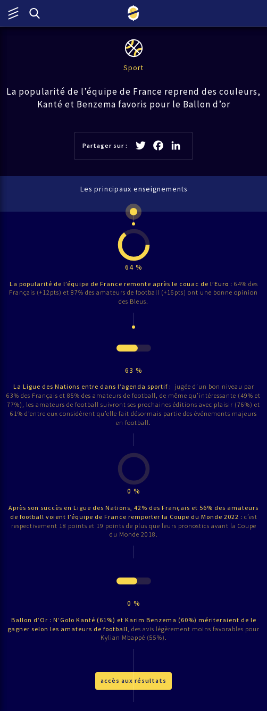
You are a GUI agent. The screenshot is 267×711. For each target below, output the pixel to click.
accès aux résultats (133, 680)
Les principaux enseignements (133, 189)
